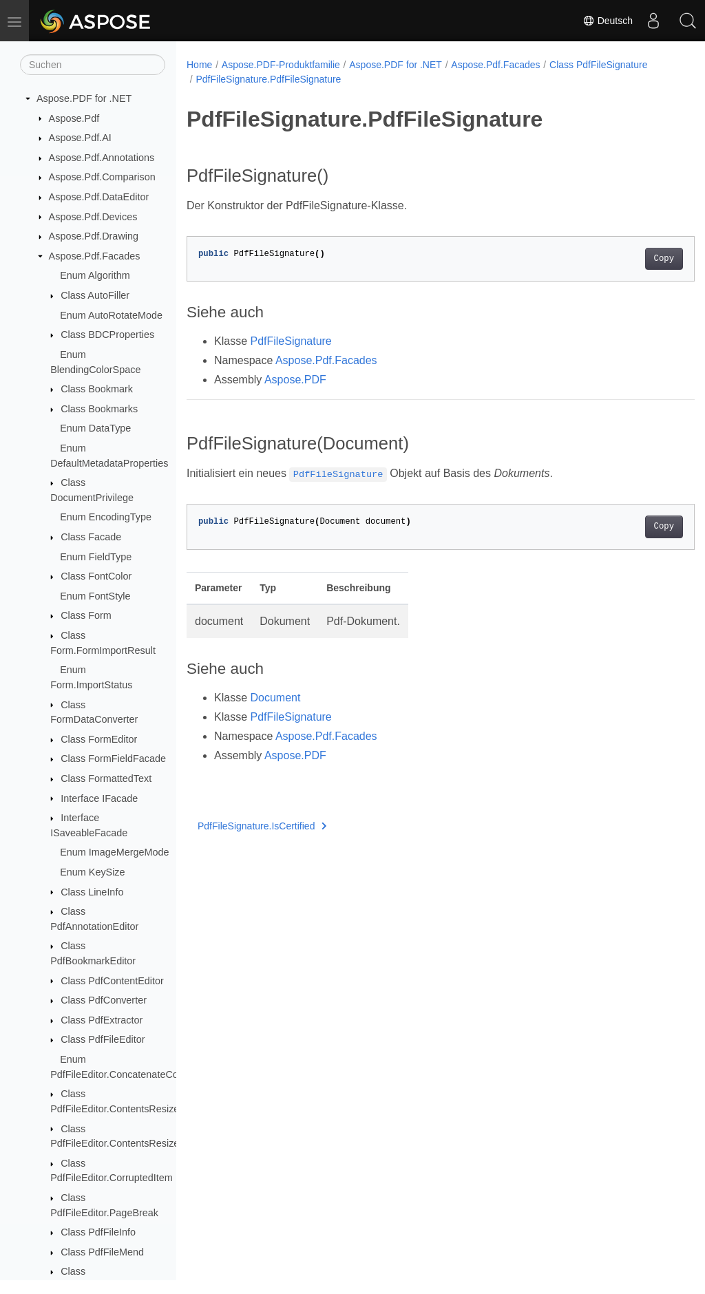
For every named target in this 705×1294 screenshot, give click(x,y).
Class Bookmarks (99, 408)
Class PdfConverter (104, 1000)
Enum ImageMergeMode (114, 852)
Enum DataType (95, 428)
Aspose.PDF (295, 379)
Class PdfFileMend (102, 1252)
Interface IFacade (99, 798)
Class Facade (91, 536)
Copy (628, 259)
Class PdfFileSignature (598, 64)
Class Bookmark (97, 388)
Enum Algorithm (95, 275)
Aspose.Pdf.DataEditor (99, 196)
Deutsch (607, 20)
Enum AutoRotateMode (111, 315)
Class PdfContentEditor (112, 980)
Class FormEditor (99, 739)
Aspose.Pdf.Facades (94, 256)
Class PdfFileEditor (103, 1039)
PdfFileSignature (290, 341)
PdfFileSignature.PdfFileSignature (268, 79)
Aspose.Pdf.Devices (93, 216)
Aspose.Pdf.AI (80, 137)
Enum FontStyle (95, 596)
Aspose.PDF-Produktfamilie (281, 64)
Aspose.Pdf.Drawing (93, 236)
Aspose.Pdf (74, 118)
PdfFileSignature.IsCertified (262, 825)
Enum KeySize (92, 872)
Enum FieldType (95, 556)
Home (199, 64)
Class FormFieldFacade (113, 758)
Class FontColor (96, 576)
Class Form (86, 615)
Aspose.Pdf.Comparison (102, 176)
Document (275, 697)
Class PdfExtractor (102, 1020)
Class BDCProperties (107, 334)
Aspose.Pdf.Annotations (102, 157)
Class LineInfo (92, 892)
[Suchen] (92, 64)
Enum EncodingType (105, 516)
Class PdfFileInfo (98, 1232)
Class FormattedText (106, 778)
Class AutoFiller (95, 295)
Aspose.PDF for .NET (83, 98)
